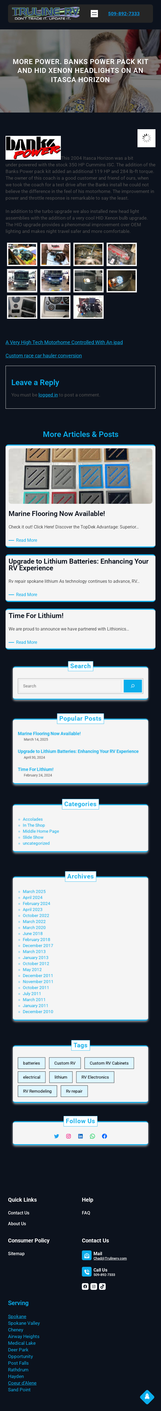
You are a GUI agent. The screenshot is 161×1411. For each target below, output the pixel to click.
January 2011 (51, 985)
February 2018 (52, 942)
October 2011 (51, 974)
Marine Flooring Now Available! (60, 739)
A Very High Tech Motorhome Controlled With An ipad (64, 342)
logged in (48, 395)
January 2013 (51, 954)
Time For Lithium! (51, 763)
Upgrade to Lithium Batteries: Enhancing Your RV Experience (79, 751)
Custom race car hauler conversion (44, 356)
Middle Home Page (55, 830)
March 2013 (50, 950)
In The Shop (50, 826)
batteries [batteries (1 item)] (48, 1067)
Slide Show (50, 834)
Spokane (17, 1316)
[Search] (114, 685)
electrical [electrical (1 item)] (48, 1076)
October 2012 (51, 958)
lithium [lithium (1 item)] (68, 1076)
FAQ (86, 1213)
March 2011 (50, 981)
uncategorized (52, 838)
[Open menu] (94, 13)
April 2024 (49, 915)
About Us (17, 1223)
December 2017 (53, 946)
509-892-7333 (124, 13)
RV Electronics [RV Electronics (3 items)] (90, 1076)
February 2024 (52, 919)
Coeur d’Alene (22, 1383)
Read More (27, 540)
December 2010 (53, 989)
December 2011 (53, 966)
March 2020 (50, 935)
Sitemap (16, 1253)
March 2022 (50, 931)
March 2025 (50, 911)
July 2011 (49, 978)
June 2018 (49, 938)
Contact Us (18, 1213)
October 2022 (51, 927)
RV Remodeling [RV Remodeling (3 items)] (52, 1085)
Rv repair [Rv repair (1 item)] (76, 1085)
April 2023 (49, 923)
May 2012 (49, 962)
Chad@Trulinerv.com (110, 1258)
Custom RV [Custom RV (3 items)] (70, 1067)
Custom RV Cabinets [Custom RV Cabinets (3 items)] (99, 1067)
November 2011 (53, 970)
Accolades (49, 822)
